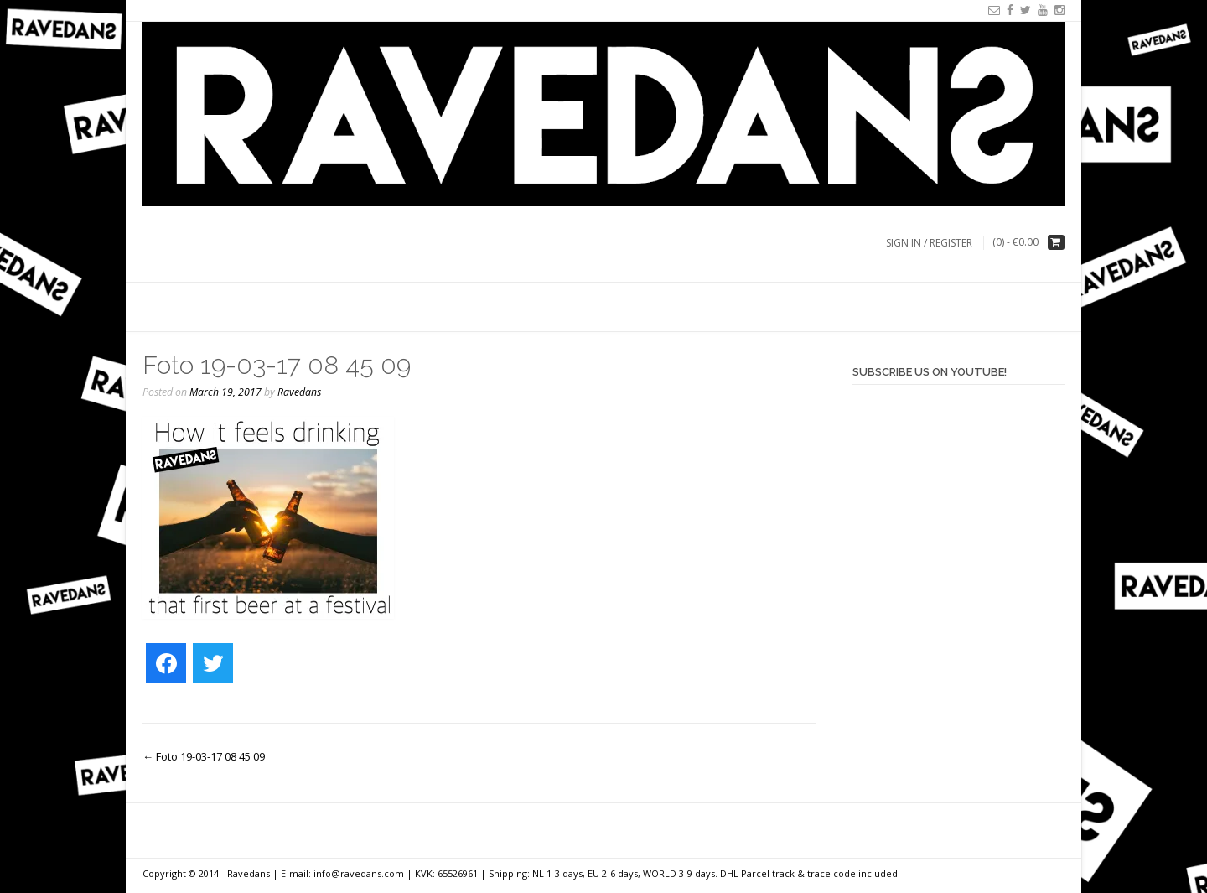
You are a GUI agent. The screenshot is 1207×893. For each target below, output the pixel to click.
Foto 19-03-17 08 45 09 (203, 756)
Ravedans (299, 392)
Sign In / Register (929, 242)
